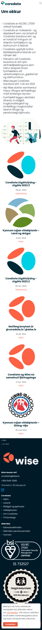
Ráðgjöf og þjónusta (13, 506)
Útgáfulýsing (21, 193)
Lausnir (7, 502)
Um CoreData (10, 513)
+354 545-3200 (9, 480)
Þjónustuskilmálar (12, 527)
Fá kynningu (9, 517)
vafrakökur (12, 621)
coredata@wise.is (10, 476)
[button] (21, 131)
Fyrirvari (7, 534)
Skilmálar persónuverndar (16, 531)
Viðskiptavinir (10, 510)
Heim (6, 499)
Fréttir (21, 241)
